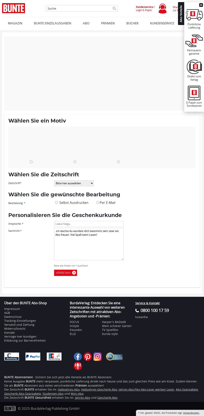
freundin (76, 330)
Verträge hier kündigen (20, 336)
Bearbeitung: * (16, 203)
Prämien (108, 23)
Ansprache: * (16, 223)
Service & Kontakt (147, 303)
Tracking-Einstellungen (20, 321)
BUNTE (29, 389)
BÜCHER (132, 23)
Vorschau (64, 273)
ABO (86, 23)
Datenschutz (13, 317)
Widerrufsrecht (14, 329)
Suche (52, 8)
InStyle (74, 326)
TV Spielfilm (110, 330)
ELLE (73, 334)
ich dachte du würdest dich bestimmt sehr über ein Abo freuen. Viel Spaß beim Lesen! (89, 244)
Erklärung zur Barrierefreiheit (25, 340)
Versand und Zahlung (19, 325)
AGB (7, 313)
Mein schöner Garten (117, 326)
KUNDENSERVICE (162, 23)
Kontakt (9, 333)
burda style (110, 334)
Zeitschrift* (14, 183)
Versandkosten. (191, 412)
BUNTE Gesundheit (38, 398)
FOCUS (74, 322)
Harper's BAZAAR (114, 322)
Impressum (12, 309)
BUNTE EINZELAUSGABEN (52, 23)
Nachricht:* (15, 230)
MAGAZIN (15, 23)
